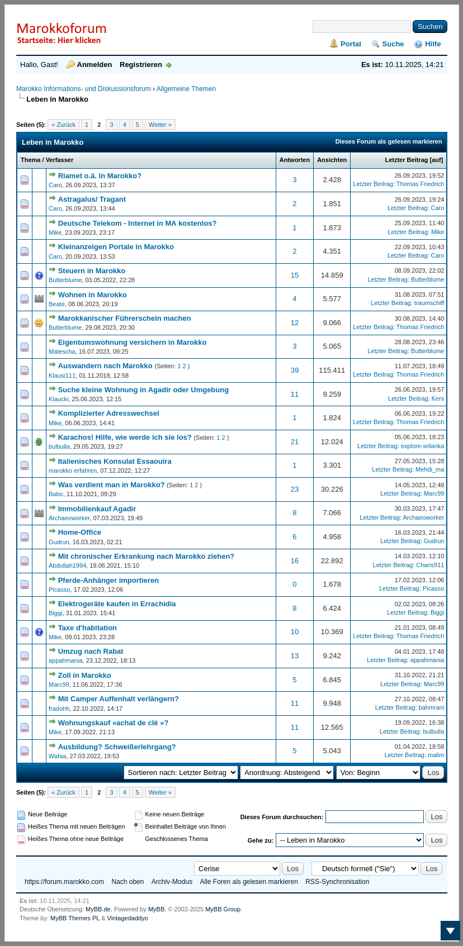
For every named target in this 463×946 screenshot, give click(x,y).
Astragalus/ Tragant (92, 199)
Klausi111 (62, 375)
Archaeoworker (69, 518)
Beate (57, 304)
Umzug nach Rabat (91, 651)
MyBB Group (222, 909)
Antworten (295, 159)
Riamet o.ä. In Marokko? (100, 176)
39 (295, 370)
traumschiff (429, 303)
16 (295, 561)
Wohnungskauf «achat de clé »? (113, 723)
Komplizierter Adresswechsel (108, 413)
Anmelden (94, 64)
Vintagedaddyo (127, 918)
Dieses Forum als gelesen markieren (389, 141)
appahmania (66, 660)
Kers (438, 398)
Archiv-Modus (172, 882)
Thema (30, 159)
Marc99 (434, 493)
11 (295, 394)
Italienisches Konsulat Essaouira (115, 461)
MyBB (156, 909)
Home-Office (79, 532)
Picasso (59, 589)
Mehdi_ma (429, 469)
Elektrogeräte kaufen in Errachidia (117, 604)
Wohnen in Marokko (92, 295)
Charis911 (430, 565)
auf (436, 159)
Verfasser (60, 159)
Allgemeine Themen (186, 89)
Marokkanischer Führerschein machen (124, 318)
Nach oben (127, 882)
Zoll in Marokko (84, 675)
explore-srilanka (423, 446)
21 (295, 442)
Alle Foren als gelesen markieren (248, 882)
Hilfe (433, 44)
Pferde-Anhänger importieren (108, 580)
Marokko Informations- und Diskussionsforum (83, 89)
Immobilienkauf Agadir (97, 509)
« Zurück (63, 124)
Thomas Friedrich (420, 183)
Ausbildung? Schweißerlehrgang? (117, 747)
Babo (56, 494)
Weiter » (160, 124)
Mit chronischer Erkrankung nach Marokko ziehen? (146, 556)
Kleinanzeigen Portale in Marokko (116, 247)
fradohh (59, 708)
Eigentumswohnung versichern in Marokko (132, 342)
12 (295, 322)
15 (295, 275)
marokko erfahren (73, 470)
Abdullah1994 (67, 565)
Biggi (55, 613)
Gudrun (59, 542)
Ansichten (332, 159)
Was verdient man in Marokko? (111, 485)
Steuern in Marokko (92, 271)
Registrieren (141, 64)
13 (295, 656)
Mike (55, 232)
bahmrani (432, 707)
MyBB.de (98, 909)
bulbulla (59, 446)
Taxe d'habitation (87, 628)
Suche (393, 44)
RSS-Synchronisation (337, 882)
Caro (55, 185)
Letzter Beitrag (406, 159)
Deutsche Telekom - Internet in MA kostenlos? (137, 223)
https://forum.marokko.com (64, 882)
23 (295, 489)
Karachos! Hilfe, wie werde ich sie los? (125, 437)
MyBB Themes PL (75, 918)
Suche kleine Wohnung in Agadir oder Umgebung (143, 390)
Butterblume (65, 280)
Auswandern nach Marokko (105, 366)
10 (295, 632)
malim (436, 755)
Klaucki (58, 399)
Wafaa (57, 756)
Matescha (62, 351)
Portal (351, 44)
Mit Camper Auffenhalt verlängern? (118, 699)
